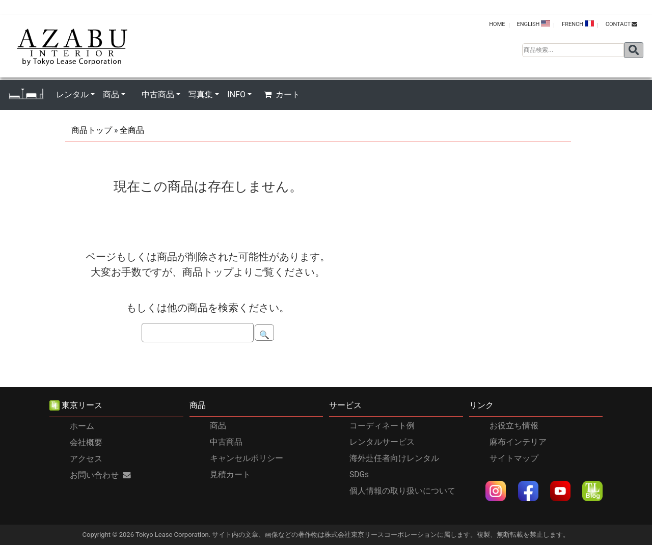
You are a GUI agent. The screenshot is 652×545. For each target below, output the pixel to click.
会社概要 (86, 442)
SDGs (359, 474)
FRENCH (578, 24)
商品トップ (91, 130)
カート (282, 94)
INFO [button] (236, 94)
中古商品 (226, 442)
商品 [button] (111, 94)
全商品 (132, 130)
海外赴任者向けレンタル (394, 458)
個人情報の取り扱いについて (402, 491)
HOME (497, 24)
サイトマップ (514, 458)
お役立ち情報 (514, 425)
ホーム (82, 426)
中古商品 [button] (158, 94)
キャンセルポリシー (246, 458)
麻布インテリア (518, 442)
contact (621, 24)
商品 (218, 425)
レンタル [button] (72, 94)
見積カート (230, 474)
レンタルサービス (382, 442)
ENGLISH (533, 24)
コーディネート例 (382, 425)
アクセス (86, 459)
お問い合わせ (100, 475)
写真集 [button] (200, 94)
